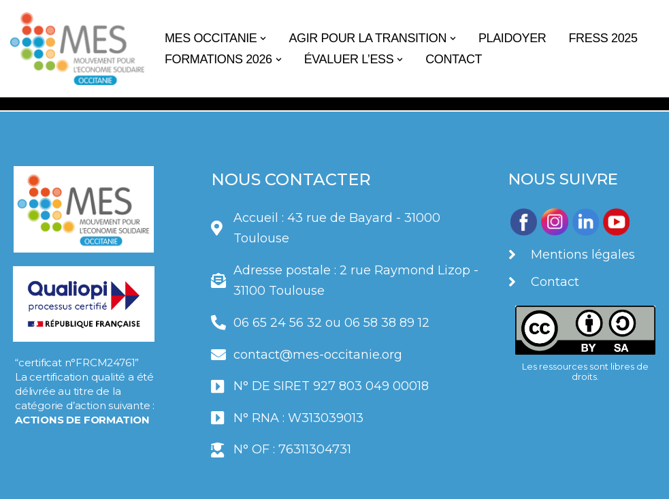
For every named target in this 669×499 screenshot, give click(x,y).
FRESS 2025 (602, 38)
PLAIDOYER (512, 38)
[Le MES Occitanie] (77, 48)
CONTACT (453, 59)
